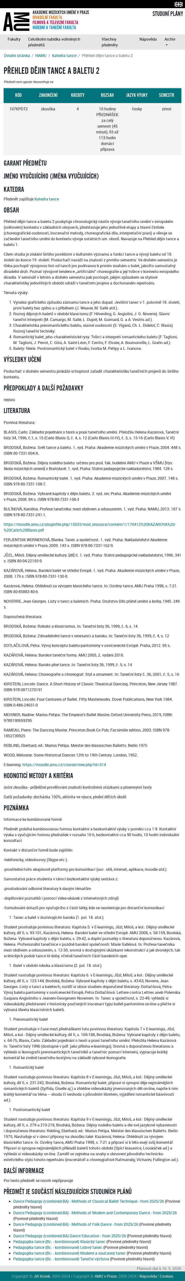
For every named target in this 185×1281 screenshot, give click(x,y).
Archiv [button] (170, 39)
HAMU (40, 55)
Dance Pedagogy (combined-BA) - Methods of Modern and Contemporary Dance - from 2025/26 (95, 1212)
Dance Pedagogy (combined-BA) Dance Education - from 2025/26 (69, 1235)
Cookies (166, 1276)
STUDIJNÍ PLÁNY (167, 14)
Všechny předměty (110, 42)
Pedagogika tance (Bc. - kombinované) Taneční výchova (61, 1259)
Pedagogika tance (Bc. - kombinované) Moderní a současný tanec (69, 1253)
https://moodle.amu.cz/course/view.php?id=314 (64, 764)
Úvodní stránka (17, 55)
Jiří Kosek (41, 1276)
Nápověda (148, 39)
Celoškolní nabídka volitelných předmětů (54, 42)
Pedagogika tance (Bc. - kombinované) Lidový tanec (57, 1247)
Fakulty (14, 39)
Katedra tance (64, 55)
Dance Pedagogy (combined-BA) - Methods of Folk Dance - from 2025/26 (75, 1224)
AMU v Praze (106, 1276)
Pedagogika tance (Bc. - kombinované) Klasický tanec (59, 1241)
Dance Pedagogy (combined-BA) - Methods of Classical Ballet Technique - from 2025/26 (88, 1201)
